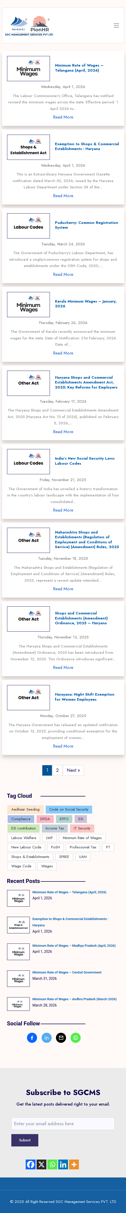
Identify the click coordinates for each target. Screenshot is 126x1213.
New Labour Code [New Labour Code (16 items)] (26, 847)
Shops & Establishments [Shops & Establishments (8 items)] (30, 857)
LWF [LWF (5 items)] (49, 838)
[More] (74, 1164)
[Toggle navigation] (116, 25)
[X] (41, 1164)
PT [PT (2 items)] (108, 847)
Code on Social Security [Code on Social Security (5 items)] (68, 809)
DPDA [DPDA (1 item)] (45, 819)
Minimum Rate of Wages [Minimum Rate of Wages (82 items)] (82, 838)
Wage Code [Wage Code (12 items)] (21, 866)
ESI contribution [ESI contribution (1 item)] (23, 828)
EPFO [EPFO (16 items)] (64, 819)
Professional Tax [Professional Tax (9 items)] (83, 847)
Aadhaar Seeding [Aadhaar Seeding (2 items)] (25, 809)
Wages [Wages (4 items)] (47, 866)
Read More (63, 117)
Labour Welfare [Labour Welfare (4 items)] (23, 838)
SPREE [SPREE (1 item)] (64, 857)
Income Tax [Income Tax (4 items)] (55, 828)
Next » (73, 770)
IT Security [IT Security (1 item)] (82, 828)
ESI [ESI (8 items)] (80, 819)
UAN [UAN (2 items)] (83, 857)
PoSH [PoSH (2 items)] (55, 847)
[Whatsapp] (52, 1164)
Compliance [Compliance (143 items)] (20, 819)
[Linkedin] (63, 1164)
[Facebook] (31, 1164)
